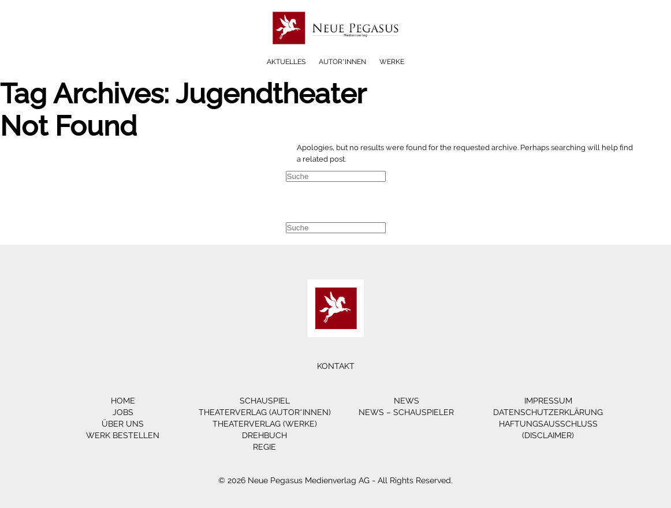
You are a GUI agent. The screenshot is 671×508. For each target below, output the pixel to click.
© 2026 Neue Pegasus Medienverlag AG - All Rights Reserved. (335, 480)
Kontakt (336, 366)
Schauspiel (265, 400)
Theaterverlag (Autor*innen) (265, 412)
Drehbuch (264, 435)
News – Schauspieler (406, 412)
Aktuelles (286, 62)
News (406, 400)
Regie (264, 446)
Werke (391, 62)
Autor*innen (342, 62)
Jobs (123, 412)
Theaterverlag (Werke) (265, 423)
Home (123, 400)
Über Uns (123, 423)
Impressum (548, 400)
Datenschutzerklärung (548, 412)
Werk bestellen (122, 435)
